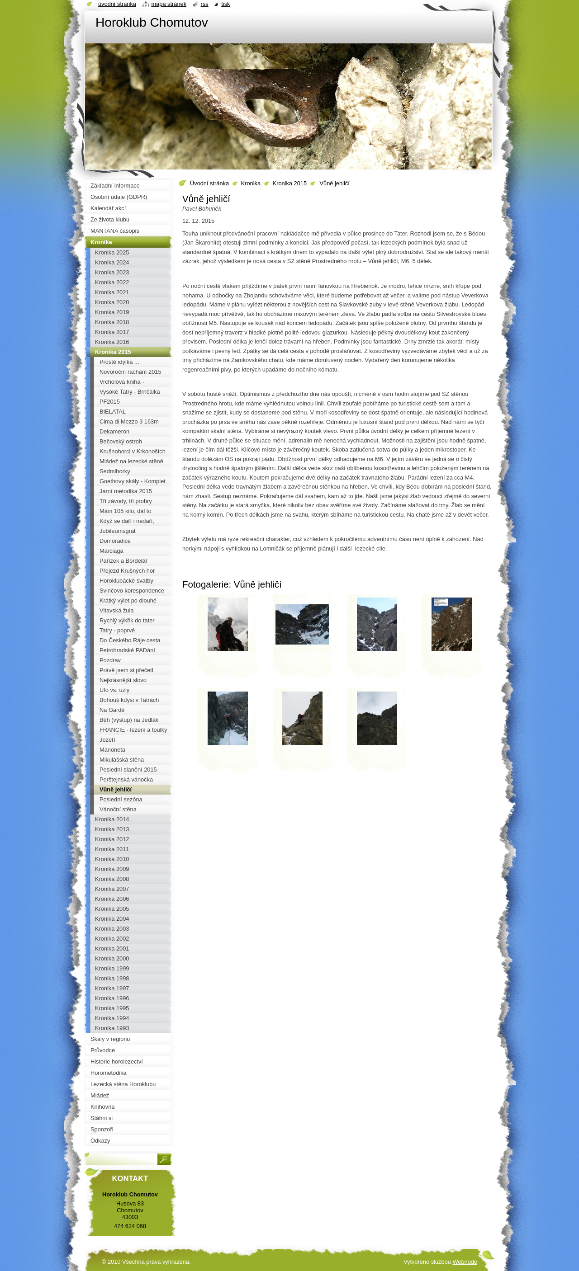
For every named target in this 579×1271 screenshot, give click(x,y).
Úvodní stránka (209, 183)
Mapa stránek (169, 3)
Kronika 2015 (290, 183)
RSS (205, 3)
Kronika (251, 183)
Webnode (464, 1261)
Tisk (225, 3)
